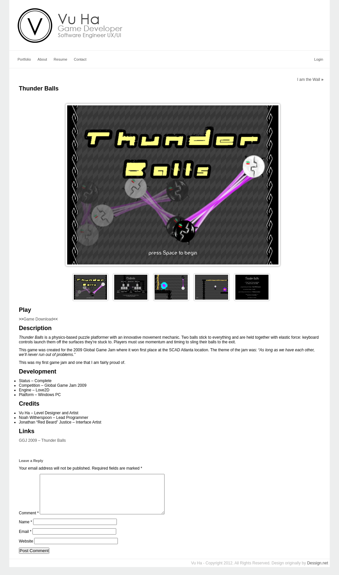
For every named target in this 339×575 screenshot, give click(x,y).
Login (318, 59)
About (42, 59)
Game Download (38, 319)
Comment (29, 521)
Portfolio (24, 59)
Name (25, 530)
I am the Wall (308, 79)
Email (25, 539)
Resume (60, 59)
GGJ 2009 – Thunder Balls (42, 440)
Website (26, 549)
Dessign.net (317, 571)
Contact (80, 59)
